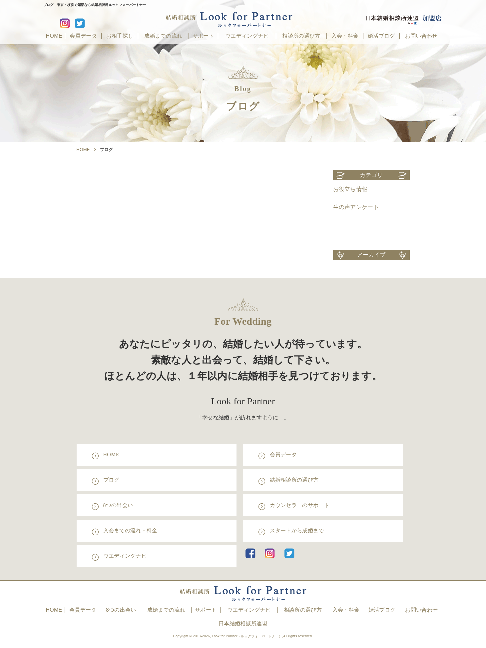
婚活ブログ (381, 36)
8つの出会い (118, 505)
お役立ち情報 (350, 189)
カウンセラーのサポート (300, 505)
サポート (203, 36)
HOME (54, 36)
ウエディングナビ (247, 36)
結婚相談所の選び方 (294, 480)
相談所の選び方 (301, 36)
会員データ (83, 36)
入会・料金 (345, 36)
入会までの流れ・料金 (130, 530)
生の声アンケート (356, 207)
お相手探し (120, 36)
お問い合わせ (421, 36)
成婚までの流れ (163, 36)
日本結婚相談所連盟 (243, 623)
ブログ (111, 480)
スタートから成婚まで (297, 530)
